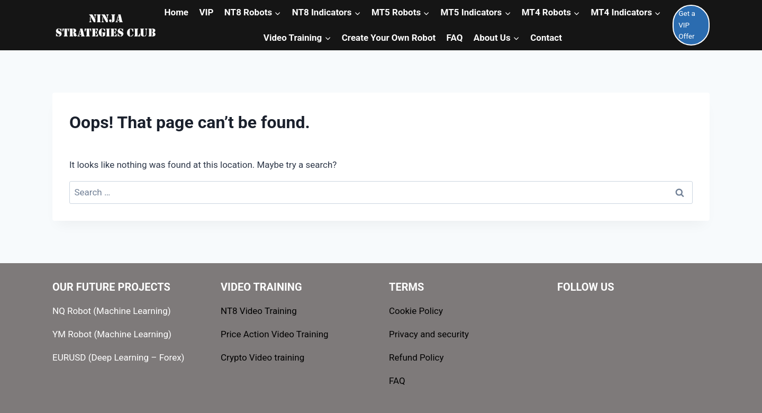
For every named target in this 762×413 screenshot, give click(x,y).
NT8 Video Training (259, 311)
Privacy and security (429, 334)
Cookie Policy (416, 311)
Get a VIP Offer (686, 25)
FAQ (397, 380)
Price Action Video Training (275, 334)
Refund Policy (416, 357)
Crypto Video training (262, 357)
